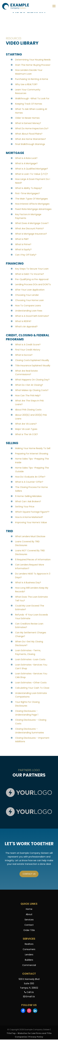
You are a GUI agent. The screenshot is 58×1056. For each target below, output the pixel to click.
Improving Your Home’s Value (31, 522)
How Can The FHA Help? (28, 395)
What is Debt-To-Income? (29, 274)
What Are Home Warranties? (30, 139)
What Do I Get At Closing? (29, 384)
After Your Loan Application (30, 289)
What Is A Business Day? (28, 582)
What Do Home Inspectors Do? (31, 128)
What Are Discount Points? (29, 228)
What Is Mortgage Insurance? (31, 233)
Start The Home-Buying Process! (32, 64)
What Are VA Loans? (26, 423)
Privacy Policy (35, 1037)
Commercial (29, 965)
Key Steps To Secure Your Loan (32, 268)
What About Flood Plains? (28, 133)
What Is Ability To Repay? (28, 188)
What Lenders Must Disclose (30, 536)
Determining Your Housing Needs (33, 59)
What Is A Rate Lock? (26, 158)
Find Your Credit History (27, 349)
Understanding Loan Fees (28, 310)
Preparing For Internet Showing (31, 453)
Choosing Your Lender (27, 295)
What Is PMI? (22, 239)
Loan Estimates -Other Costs (31, 682)
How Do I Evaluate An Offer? (30, 476)
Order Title (29, 930)
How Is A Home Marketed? (29, 517)
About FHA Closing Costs (28, 409)
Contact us (29, 873)
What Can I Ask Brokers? (28, 501)
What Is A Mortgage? (26, 163)
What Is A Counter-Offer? (29, 481)
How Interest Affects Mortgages (32, 203)
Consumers (29, 949)
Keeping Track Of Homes (28, 103)
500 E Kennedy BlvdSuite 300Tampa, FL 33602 (29, 984)
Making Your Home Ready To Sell (32, 448)
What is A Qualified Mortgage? (31, 168)
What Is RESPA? (23, 321)
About (29, 914)
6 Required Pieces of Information (33, 559)
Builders (29, 960)
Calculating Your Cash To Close (32, 687)
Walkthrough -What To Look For (32, 98)
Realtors (29, 944)
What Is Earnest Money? (28, 123)
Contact (29, 925)
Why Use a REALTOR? (26, 84)
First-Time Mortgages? (27, 193)
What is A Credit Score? (28, 344)
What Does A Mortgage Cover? (32, 223)
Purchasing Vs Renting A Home (31, 79)
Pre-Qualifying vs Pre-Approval (31, 279)
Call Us (29, 992)
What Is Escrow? (23, 355)
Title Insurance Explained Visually (32, 365)
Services (29, 919)
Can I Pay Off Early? (25, 254)
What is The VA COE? (26, 434)
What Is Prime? (23, 244)
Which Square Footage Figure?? (32, 511)
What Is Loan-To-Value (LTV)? (31, 174)
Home (29, 909)
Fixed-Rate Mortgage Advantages (33, 209)
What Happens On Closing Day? (32, 379)
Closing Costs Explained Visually (32, 360)
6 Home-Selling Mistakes (28, 496)
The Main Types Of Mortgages (31, 198)
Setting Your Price (24, 506)
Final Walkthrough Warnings (30, 144)
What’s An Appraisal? (26, 326)
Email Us (29, 996)
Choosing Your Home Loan (29, 300)
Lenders (29, 954)
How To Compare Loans (28, 305)
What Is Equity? (23, 249)
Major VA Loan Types (26, 429)
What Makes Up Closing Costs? (31, 390)
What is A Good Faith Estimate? (32, 316)
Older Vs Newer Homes (27, 117)
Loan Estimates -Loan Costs (30, 659)
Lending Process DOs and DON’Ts (33, 284)
